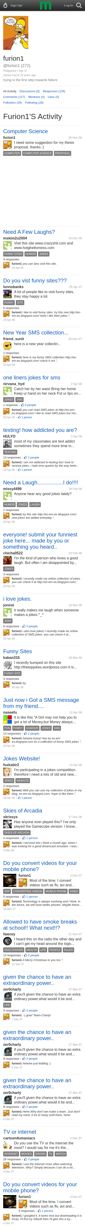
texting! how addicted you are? (40, 430)
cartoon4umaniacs (19, 1138)
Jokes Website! (21, 758)
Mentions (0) (36, 97)
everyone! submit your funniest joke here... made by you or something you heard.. (40, 540)
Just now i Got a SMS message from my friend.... (41, 703)
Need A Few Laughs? (29, 232)
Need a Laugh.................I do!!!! (40, 482)
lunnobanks (13, 287)
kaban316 (11, 658)
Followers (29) (12, 102)
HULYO (9, 436)
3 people (32, 626)
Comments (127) (14, 97)
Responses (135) (54, 91)
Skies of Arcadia (22, 810)
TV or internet (19, 1132)
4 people (30, 405)
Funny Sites (17, 651)
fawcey (9, 934)
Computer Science (25, 131)
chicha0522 (13, 553)
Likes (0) (53, 97)
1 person (27, 417)
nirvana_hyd (13, 384)
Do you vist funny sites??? (35, 280)
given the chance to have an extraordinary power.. (37, 980)
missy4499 (12, 489)
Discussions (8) (29, 91)
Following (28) (34, 102)
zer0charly (12, 989)
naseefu (10, 712)
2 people (33, 457)
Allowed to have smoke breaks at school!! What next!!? (40, 925)
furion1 (9, 137)
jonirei (8, 605)
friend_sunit (13, 339)
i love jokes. (17, 599)
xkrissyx (10, 817)
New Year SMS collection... (35, 332)
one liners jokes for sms (31, 377)
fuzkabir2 (11, 765)
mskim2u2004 (15, 238)
